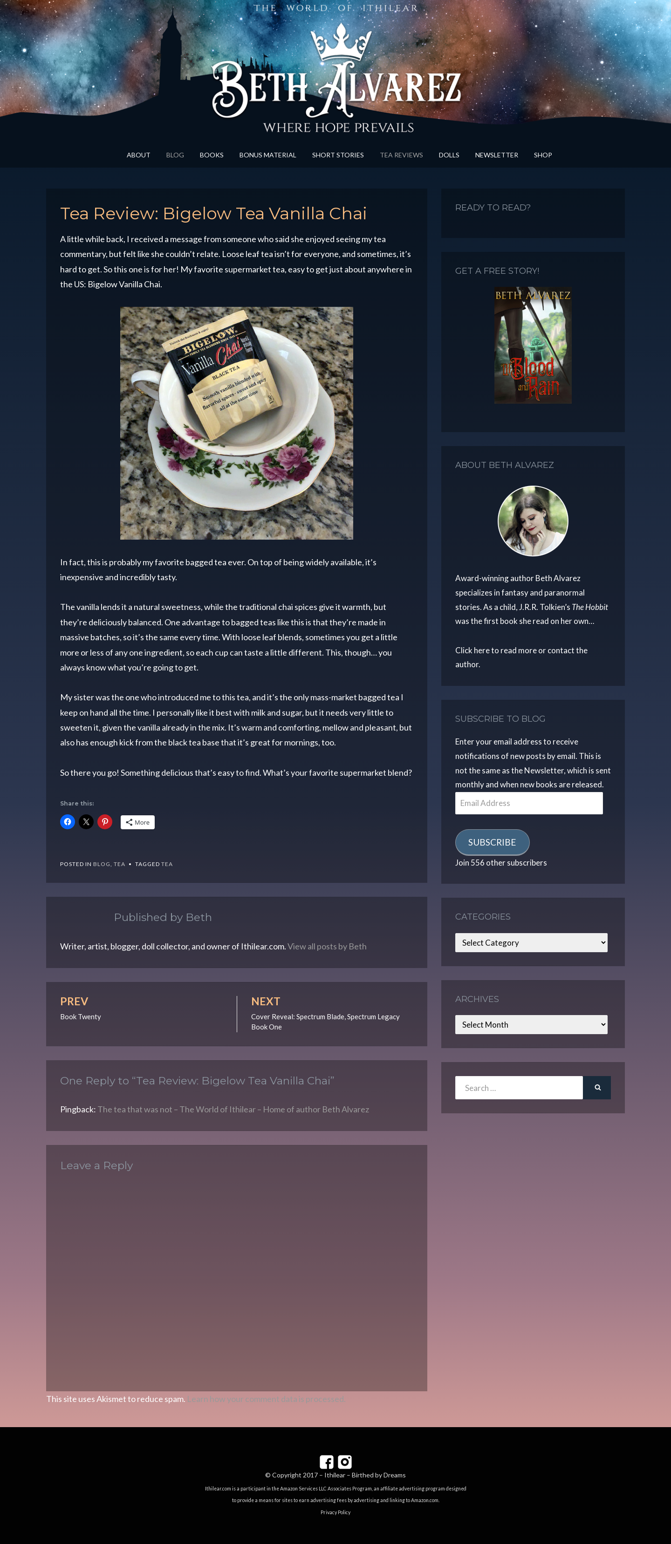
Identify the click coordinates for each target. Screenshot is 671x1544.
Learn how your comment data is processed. (266, 1399)
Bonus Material (268, 155)
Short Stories (338, 155)
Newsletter (496, 155)
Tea (119, 863)
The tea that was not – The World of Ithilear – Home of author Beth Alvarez (233, 1109)
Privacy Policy (335, 1512)
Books (212, 155)
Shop (543, 155)
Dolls (449, 155)
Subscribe (492, 842)
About (139, 155)
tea (167, 863)
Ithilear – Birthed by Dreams (365, 1475)
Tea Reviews (401, 155)
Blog (175, 155)
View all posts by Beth (327, 946)
